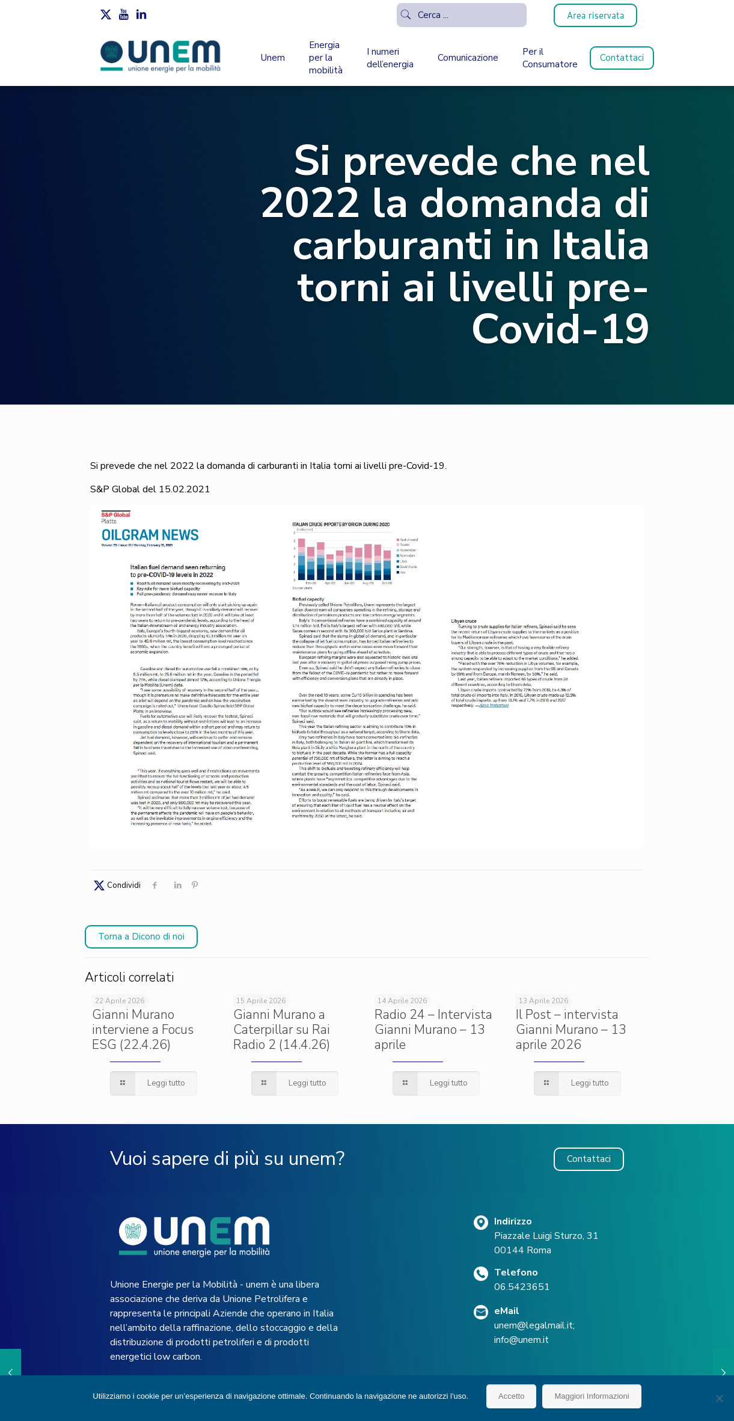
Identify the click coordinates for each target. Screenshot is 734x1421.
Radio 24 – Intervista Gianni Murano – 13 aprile (433, 1029)
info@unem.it (521, 1339)
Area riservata (596, 15)
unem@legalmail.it (533, 1325)
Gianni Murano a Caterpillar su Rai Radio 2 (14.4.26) (281, 1029)
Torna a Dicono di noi (141, 937)
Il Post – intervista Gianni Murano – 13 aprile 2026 (571, 1029)
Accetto (511, 1396)
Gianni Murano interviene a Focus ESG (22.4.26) (143, 1029)
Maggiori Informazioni (591, 1396)
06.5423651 (522, 1287)
